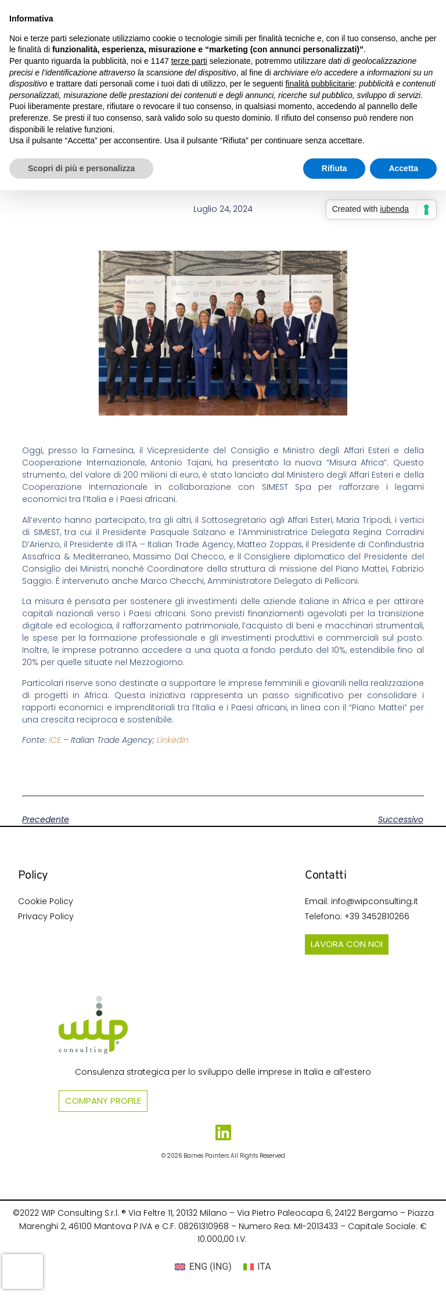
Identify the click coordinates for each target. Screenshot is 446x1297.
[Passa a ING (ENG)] (203, 1267)
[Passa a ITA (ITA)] (257, 1267)
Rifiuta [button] (334, 168)
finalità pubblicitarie (319, 83)
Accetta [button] (403, 168)
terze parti (189, 61)
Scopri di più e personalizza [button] (81, 168)
